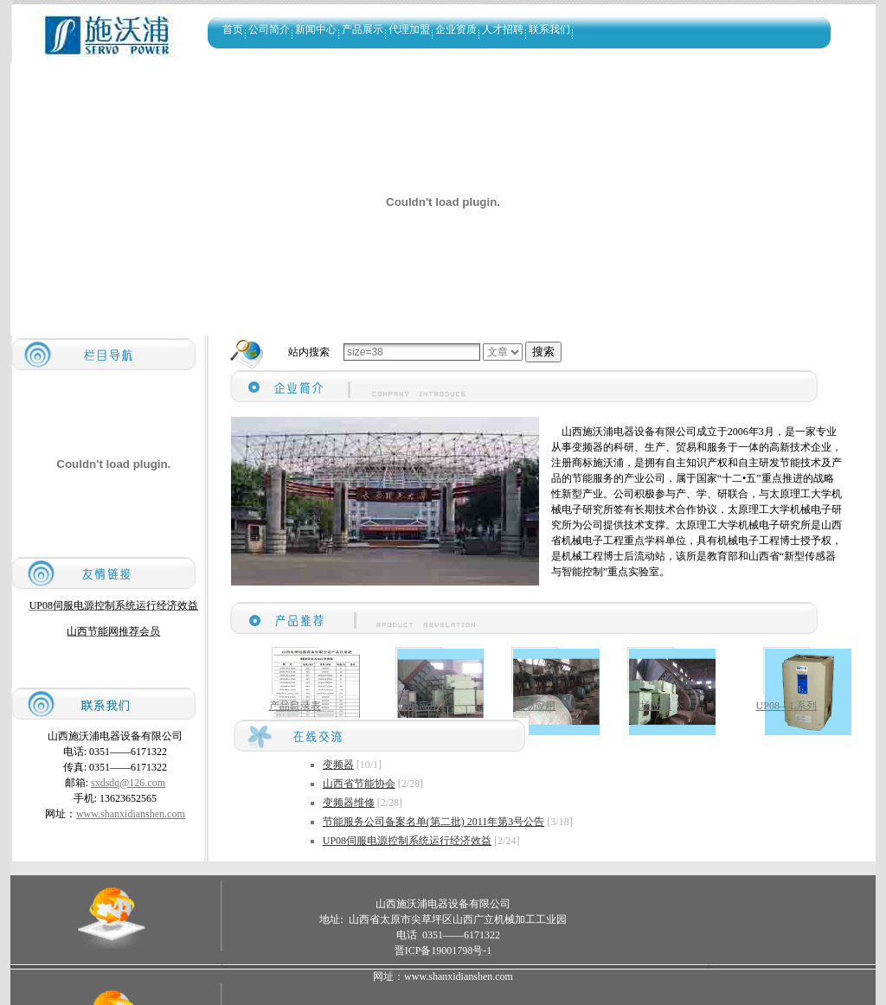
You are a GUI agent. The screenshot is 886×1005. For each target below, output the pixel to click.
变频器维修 (349, 803)
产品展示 (362, 29)
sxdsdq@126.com (128, 783)
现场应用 (419, 706)
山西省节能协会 (359, 784)
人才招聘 (502, 29)
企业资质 (456, 29)
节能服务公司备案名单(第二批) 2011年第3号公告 (434, 822)
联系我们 (549, 29)
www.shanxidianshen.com (130, 814)
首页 (232, 29)
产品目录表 (295, 706)
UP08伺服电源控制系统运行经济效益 (407, 841)
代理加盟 (409, 29)
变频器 (338, 765)
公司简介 (269, 29)
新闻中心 (316, 29)
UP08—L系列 (787, 706)
